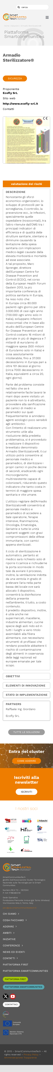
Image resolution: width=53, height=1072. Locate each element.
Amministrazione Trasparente (20, 1057)
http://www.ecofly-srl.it (20, 103)
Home (6, 26)
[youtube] (13, 996)
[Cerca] (18, 7)
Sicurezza (15, 78)
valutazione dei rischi (26, 184)
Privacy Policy (31, 1054)
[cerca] (32, 7)
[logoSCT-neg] (17, 864)
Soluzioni (15, 26)
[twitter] (5, 996)
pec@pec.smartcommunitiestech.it (20, 908)
